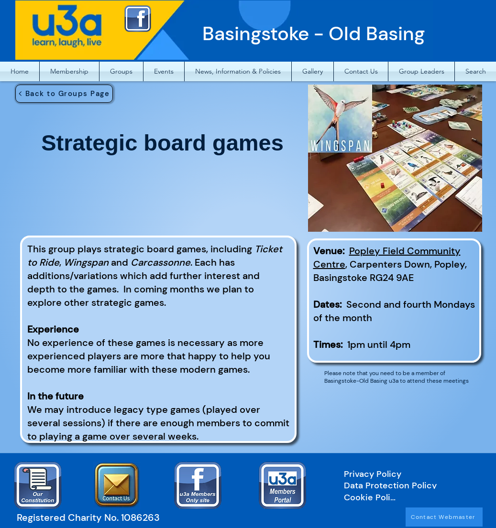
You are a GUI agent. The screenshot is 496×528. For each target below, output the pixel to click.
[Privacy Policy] (405, 474)
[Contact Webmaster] (444, 517)
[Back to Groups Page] (64, 94)
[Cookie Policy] (371, 497)
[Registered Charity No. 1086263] (92, 517)
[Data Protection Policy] (405, 485)
